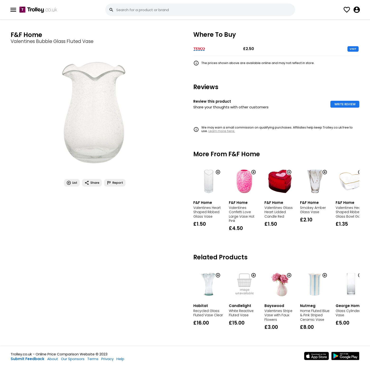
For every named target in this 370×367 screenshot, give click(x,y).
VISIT (353, 49)
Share (91, 182)
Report (114, 182)
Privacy (107, 358)
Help (120, 358)
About (52, 358)
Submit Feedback (27, 358)
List (71, 182)
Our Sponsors (72, 358)
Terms (92, 358)
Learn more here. (221, 131)
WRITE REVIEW (345, 104)
